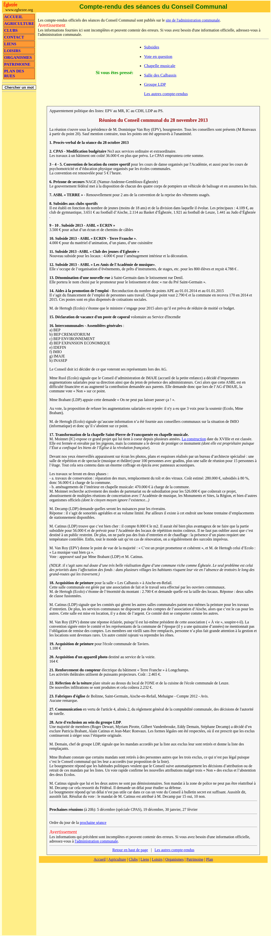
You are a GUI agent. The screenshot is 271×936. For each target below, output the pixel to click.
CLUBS (11, 30)
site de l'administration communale (193, 20)
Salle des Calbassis (160, 75)
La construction (194, 439)
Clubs (133, 859)
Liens (145, 859)
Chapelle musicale (159, 65)
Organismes (174, 859)
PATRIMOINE (17, 64)
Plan (209, 859)
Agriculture (117, 859)
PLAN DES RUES (14, 73)
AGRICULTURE (19, 23)
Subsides (151, 47)
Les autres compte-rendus (166, 93)
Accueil (100, 859)
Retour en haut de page (130, 850)
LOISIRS (12, 50)
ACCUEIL (13, 17)
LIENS (10, 44)
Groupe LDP (155, 84)
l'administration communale (96, 841)
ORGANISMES (18, 57)
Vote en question (158, 56)
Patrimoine (194, 859)
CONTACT (14, 37)
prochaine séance (93, 822)
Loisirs (157, 859)
